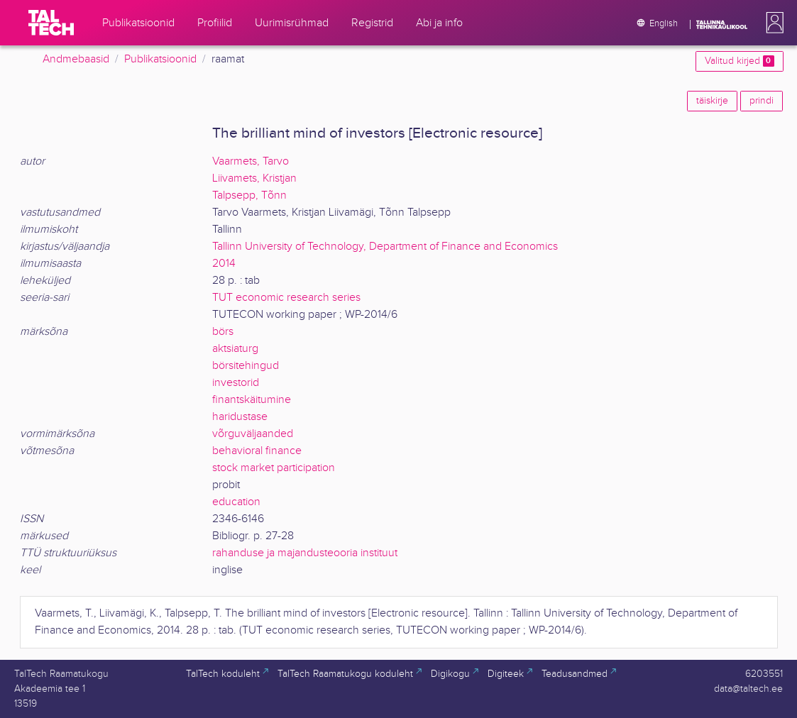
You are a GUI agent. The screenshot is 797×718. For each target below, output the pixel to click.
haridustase (240, 417)
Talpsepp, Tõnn (249, 195)
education (236, 502)
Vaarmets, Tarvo (250, 161)
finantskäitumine (251, 400)
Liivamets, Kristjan (254, 178)
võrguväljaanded (252, 434)
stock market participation (273, 468)
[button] (772, 22)
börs (222, 331)
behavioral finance (257, 451)
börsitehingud (245, 365)
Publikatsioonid (160, 59)
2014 (224, 263)
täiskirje (712, 100)
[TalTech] (51, 22)
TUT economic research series (286, 297)
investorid (235, 383)
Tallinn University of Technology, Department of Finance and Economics (385, 246)
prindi (761, 100)
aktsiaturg (235, 348)
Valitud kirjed (739, 61)
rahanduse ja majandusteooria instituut (304, 553)
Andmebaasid (76, 59)
